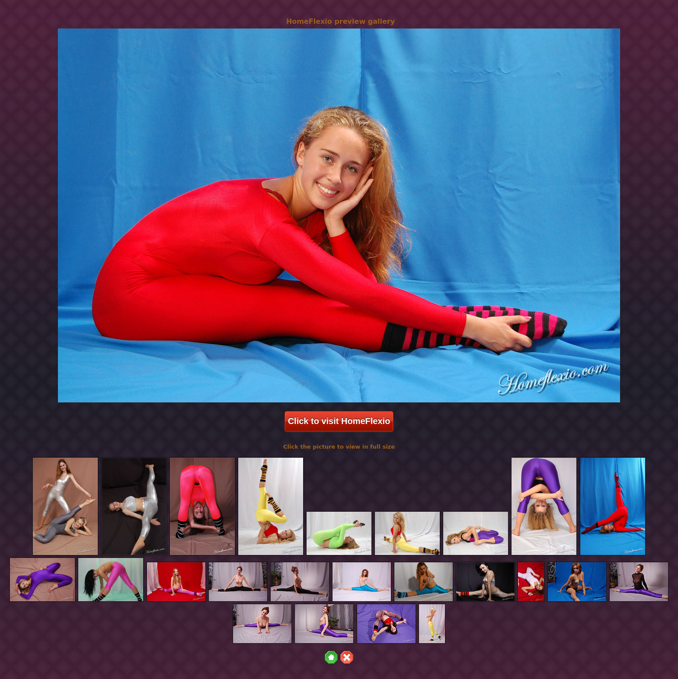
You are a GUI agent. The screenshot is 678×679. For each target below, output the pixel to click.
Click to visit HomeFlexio (339, 421)
